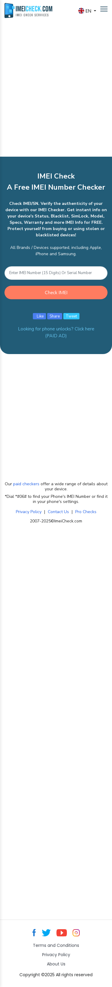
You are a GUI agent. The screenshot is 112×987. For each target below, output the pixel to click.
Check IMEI (56, 292)
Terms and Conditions (56, 945)
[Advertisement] (56, 81)
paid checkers (26, 484)
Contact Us (58, 512)
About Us (56, 964)
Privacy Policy (29, 512)
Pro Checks (85, 512)
